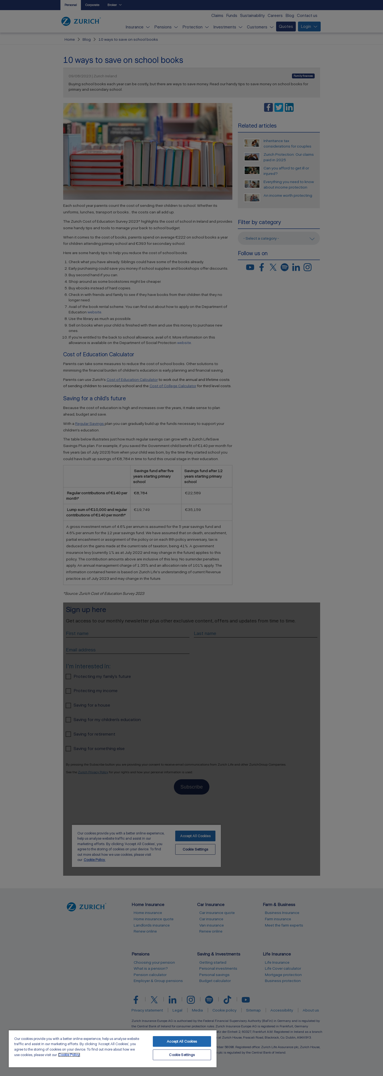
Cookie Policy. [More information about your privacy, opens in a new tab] (69, 1055)
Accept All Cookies (182, 1041)
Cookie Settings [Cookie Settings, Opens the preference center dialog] (182, 1055)
